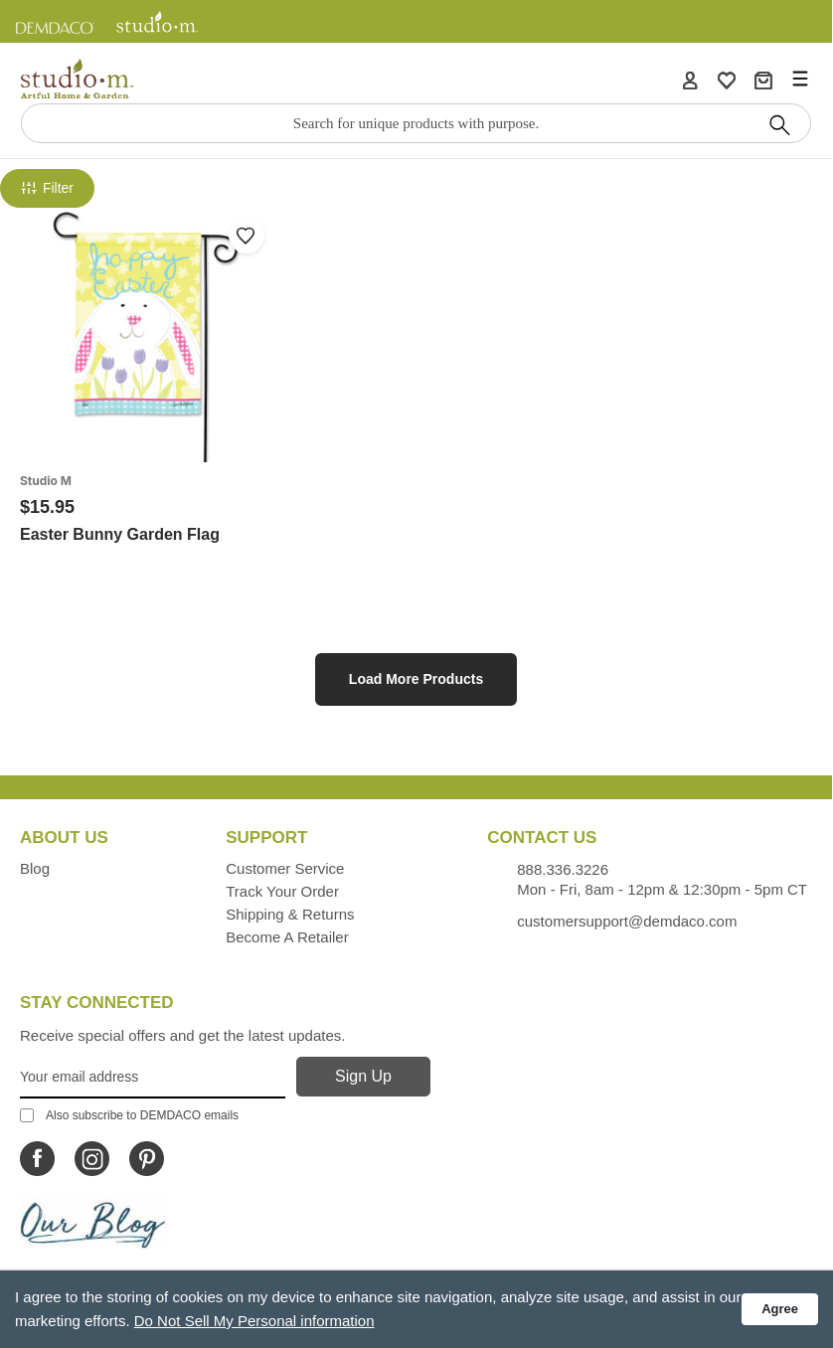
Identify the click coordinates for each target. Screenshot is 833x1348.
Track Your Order (282, 891)
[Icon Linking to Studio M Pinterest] (146, 1158)
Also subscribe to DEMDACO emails (129, 1115)
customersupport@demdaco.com (627, 921)
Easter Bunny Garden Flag (120, 534)
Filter (47, 188)
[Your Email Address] (152, 1077)
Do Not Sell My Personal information (254, 1320)
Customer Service (285, 868)
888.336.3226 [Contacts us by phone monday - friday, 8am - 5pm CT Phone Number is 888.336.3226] (562, 869)
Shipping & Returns (290, 914)
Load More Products (416, 679)
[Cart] (763, 79)
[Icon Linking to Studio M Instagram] (92, 1158)
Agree (779, 1308)
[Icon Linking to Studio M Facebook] (37, 1158)
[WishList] (727, 79)
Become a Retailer (287, 936)
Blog (35, 868)
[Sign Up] (363, 1076)
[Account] (690, 79)
